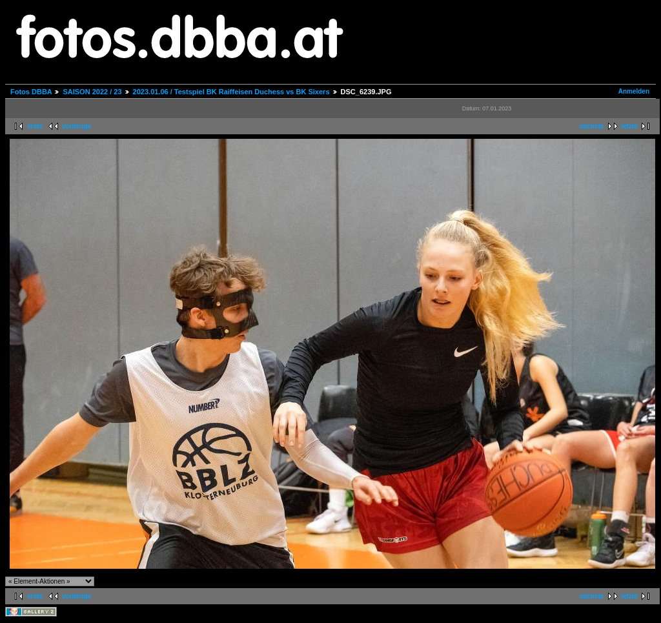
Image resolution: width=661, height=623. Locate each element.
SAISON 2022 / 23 (92, 92)
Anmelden (633, 91)
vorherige (77, 126)
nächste (592, 126)
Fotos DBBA (31, 92)
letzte (629, 126)
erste (35, 126)
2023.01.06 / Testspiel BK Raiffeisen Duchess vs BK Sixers (231, 92)
